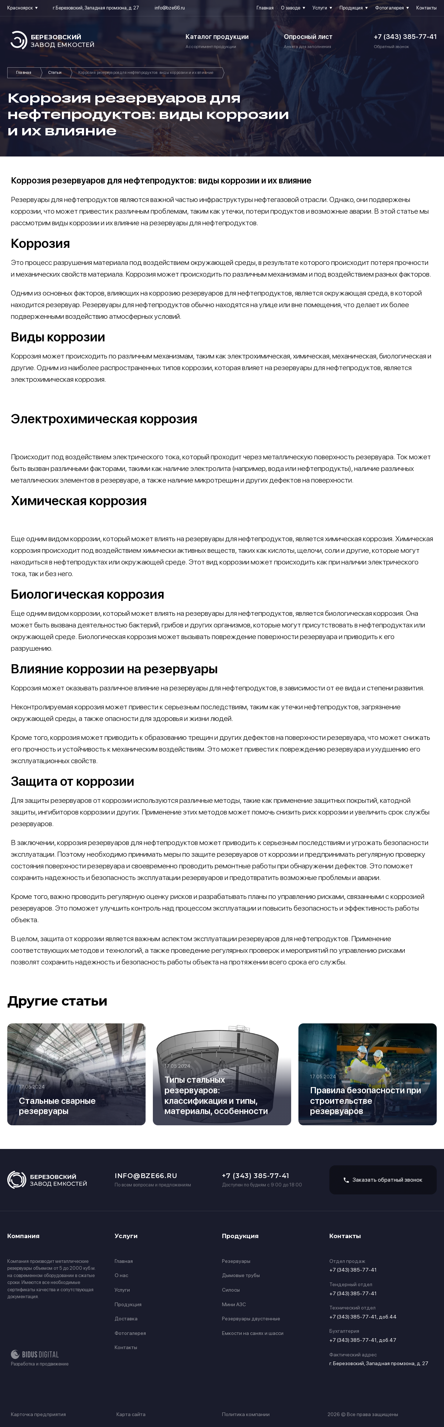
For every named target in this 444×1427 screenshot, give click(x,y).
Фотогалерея (389, 8)
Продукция (351, 8)
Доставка (126, 1318)
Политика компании (246, 1414)
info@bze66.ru (170, 8)
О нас (121, 1275)
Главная (265, 8)
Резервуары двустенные (251, 1318)
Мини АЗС (234, 1304)
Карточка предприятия (38, 1414)
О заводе (290, 8)
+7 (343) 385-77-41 (405, 36)
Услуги (320, 8)
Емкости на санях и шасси (253, 1333)
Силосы (231, 1290)
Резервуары (236, 1261)
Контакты (426, 8)
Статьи (55, 72)
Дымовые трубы (241, 1275)
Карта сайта (131, 1414)
